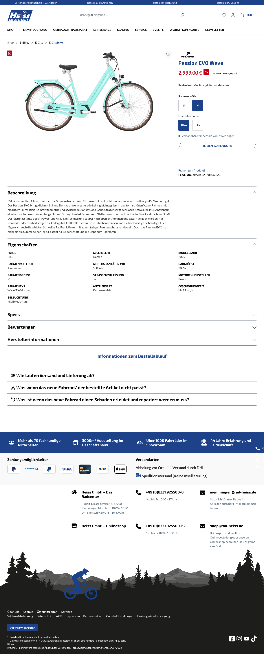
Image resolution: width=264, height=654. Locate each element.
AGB (59, 616)
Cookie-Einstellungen (119, 616)
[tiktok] (254, 639)
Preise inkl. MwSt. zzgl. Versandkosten (203, 85)
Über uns (13, 611)
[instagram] (239, 639)
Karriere (66, 611)
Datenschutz (44, 616)
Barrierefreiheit (93, 616)
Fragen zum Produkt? (191, 170)
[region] (89, 91)
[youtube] (246, 639)
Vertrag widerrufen (22, 627)
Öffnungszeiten (47, 611)
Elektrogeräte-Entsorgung (153, 616)
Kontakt (28, 611)
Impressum (73, 616)
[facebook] (232, 639)
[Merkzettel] (224, 14)
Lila (198, 125)
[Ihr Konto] (232, 14)
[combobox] (127, 15)
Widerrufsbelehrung (20, 616)
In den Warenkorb (217, 145)
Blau (184, 125)
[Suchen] (182, 15)
